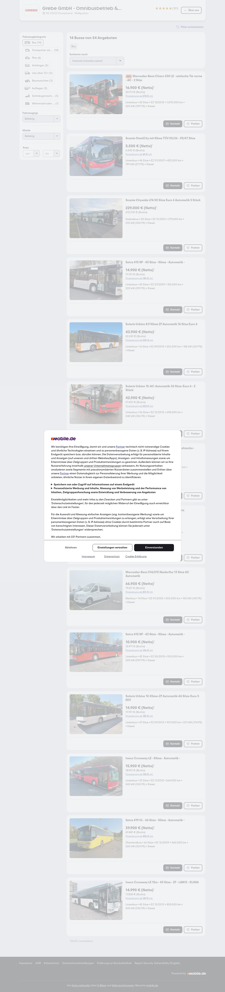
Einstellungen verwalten (112, 547)
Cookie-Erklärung (136, 556)
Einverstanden (154, 547)
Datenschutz (112, 556)
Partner (120, 446)
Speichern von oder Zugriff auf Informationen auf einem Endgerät (94, 484)
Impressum (88, 556)
